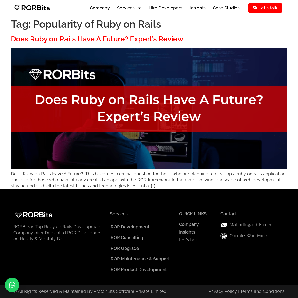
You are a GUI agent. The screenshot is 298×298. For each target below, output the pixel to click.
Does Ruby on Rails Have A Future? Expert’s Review (97, 39)
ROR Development (130, 226)
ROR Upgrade (125, 248)
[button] (12, 285)
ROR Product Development (139, 269)
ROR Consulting (127, 237)
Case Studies (226, 7)
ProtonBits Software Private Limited (130, 291)
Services (129, 8)
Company (100, 7)
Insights (198, 7)
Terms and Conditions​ (262, 291)
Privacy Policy (223, 291)
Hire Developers (165, 7)
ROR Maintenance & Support (140, 258)
